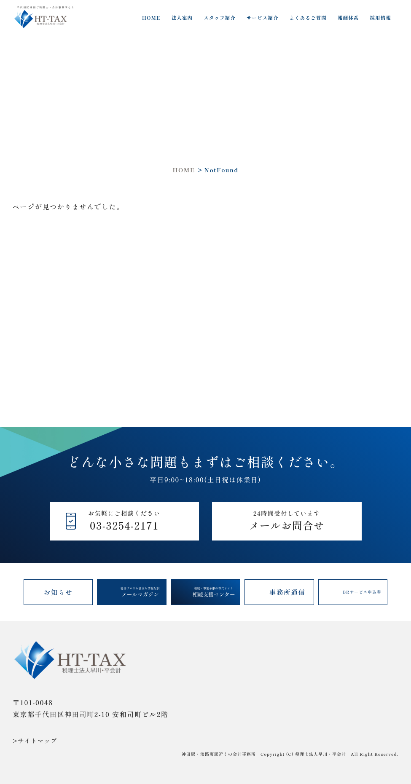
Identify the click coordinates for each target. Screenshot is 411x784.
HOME (151, 17)
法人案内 (182, 17)
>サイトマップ (35, 740)
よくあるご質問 (308, 17)
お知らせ (58, 592)
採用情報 (381, 17)
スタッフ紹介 (220, 17)
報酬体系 (348, 17)
